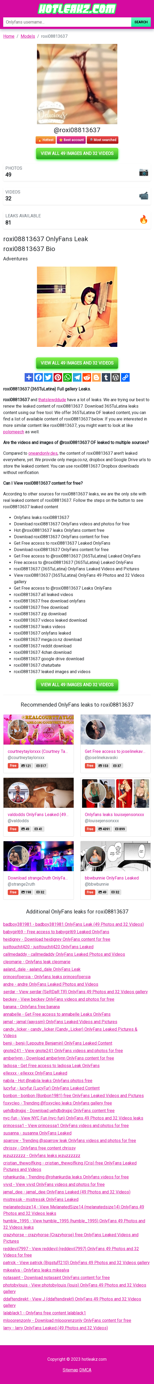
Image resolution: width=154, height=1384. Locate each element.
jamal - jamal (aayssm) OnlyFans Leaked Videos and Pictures (60, 1021)
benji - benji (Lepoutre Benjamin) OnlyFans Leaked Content (57, 1043)
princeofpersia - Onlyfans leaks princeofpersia (47, 976)
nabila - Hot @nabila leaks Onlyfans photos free (47, 1080)
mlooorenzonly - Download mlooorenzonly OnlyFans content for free (67, 1320)
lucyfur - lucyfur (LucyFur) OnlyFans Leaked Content (51, 1088)
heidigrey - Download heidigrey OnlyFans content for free (56, 939)
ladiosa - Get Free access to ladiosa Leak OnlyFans (51, 1065)
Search (141, 22)
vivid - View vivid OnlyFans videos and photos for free (54, 1184)
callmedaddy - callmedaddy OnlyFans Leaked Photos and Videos (64, 954)
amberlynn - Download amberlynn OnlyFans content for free (58, 1058)
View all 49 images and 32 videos (77, 153)
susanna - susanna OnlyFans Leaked (37, 1133)
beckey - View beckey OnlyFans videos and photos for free (58, 999)
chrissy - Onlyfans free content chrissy (39, 1148)
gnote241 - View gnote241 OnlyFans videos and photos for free (63, 1050)
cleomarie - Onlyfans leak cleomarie (36, 961)
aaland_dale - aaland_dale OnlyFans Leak (42, 969)
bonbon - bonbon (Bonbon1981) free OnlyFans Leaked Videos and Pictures (73, 1095)
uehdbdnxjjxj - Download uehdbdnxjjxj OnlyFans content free (59, 1110)
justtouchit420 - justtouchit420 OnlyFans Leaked (48, 946)
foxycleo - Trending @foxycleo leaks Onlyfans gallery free (57, 1103)
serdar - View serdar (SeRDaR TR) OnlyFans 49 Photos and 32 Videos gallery (75, 991)
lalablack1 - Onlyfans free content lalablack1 (44, 1312)
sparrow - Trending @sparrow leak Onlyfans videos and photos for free (69, 1140)
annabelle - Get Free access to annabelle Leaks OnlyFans (57, 1014)
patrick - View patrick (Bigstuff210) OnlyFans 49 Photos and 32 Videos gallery (76, 1262)
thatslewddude (52, 399)
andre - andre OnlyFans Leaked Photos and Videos (50, 984)
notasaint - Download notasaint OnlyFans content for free (56, 1277)
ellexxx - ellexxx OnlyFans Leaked (35, 1073)
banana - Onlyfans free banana (31, 1006)
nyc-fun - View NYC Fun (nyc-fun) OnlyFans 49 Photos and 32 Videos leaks (73, 1118)
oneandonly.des (43, 453)
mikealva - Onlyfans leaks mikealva (36, 1270)
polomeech (13, 431)
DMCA (85, 1369)
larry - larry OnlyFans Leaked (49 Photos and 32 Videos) (55, 1327)
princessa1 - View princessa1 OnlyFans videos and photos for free (66, 1125)
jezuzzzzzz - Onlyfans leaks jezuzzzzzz (41, 1155)
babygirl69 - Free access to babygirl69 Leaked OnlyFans (56, 931)
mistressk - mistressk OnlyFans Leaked (40, 1199)
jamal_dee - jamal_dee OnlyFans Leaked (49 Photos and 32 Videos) (66, 1192)
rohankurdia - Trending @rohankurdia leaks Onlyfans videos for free (66, 1177)
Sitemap (70, 1369)
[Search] (67, 22)
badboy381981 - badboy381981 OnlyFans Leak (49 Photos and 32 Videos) (73, 924)
